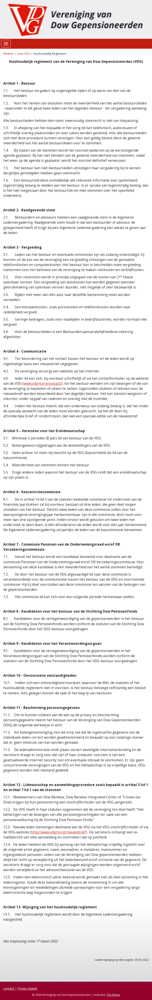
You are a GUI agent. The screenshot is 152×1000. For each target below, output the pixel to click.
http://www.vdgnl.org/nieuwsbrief (58, 832)
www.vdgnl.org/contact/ (42, 383)
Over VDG (23, 54)
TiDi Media (113, 994)
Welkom (8, 54)
